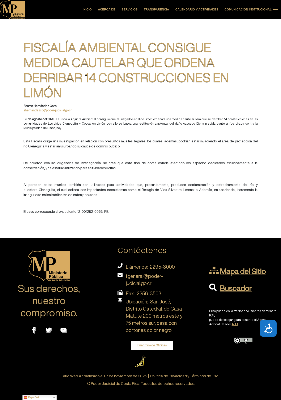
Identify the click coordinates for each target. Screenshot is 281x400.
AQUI (235, 324)
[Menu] (275, 9)
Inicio (87, 9)
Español (31, 397)
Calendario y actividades (196, 9)
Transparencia (156, 9)
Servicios (129, 9)
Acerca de (106, 9)
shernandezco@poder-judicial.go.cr (48, 110)
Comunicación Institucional (248, 9)
